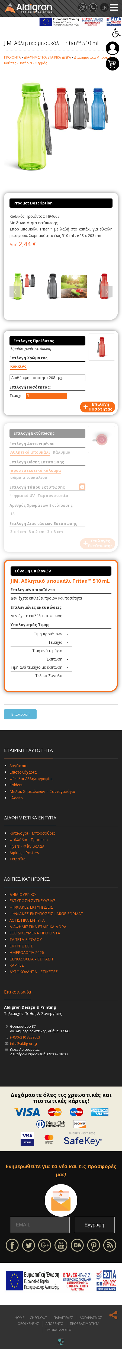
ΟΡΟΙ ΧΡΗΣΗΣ (28, 1323)
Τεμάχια (16, 395)
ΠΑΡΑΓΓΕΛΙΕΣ (63, 1317)
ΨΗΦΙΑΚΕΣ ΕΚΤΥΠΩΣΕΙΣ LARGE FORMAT (46, 913)
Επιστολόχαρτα (23, 772)
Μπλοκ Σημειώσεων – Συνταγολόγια (42, 791)
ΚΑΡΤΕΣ (16, 965)
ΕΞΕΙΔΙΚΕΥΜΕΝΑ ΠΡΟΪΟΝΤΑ (34, 932)
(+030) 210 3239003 (25, 1037)
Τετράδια (17, 858)
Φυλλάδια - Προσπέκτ (28, 839)
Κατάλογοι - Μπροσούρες (32, 833)
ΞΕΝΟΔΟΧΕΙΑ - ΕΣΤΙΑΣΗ (31, 959)
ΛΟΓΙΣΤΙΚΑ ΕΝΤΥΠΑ (27, 920)
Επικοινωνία (17, 992)
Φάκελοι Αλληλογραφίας (31, 778)
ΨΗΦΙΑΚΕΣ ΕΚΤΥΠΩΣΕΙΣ (31, 907)
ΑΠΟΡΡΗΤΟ (54, 1323)
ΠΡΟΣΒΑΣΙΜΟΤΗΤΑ (84, 1323)
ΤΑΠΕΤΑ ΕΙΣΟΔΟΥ (25, 939)
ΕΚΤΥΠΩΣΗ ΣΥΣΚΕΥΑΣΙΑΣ (32, 900)
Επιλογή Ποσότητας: (30, 387)
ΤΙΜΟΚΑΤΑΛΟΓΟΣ (58, 1330)
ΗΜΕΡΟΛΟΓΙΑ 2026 (26, 952)
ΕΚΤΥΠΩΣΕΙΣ (21, 946)
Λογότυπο (18, 765)
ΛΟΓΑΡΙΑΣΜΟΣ (91, 1317)
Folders (16, 784)
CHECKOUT (38, 1317)
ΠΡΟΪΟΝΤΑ (12, 57)
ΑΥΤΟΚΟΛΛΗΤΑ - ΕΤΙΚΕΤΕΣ (33, 971)
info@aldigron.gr (23, 1043)
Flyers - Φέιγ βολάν (26, 846)
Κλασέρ (16, 797)
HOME (19, 1317)
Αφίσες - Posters (24, 852)
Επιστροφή (20, 714)
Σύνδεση (112, 48)
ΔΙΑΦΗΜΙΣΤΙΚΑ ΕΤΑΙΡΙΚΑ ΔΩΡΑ (47, 57)
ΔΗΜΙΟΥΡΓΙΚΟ (22, 894)
